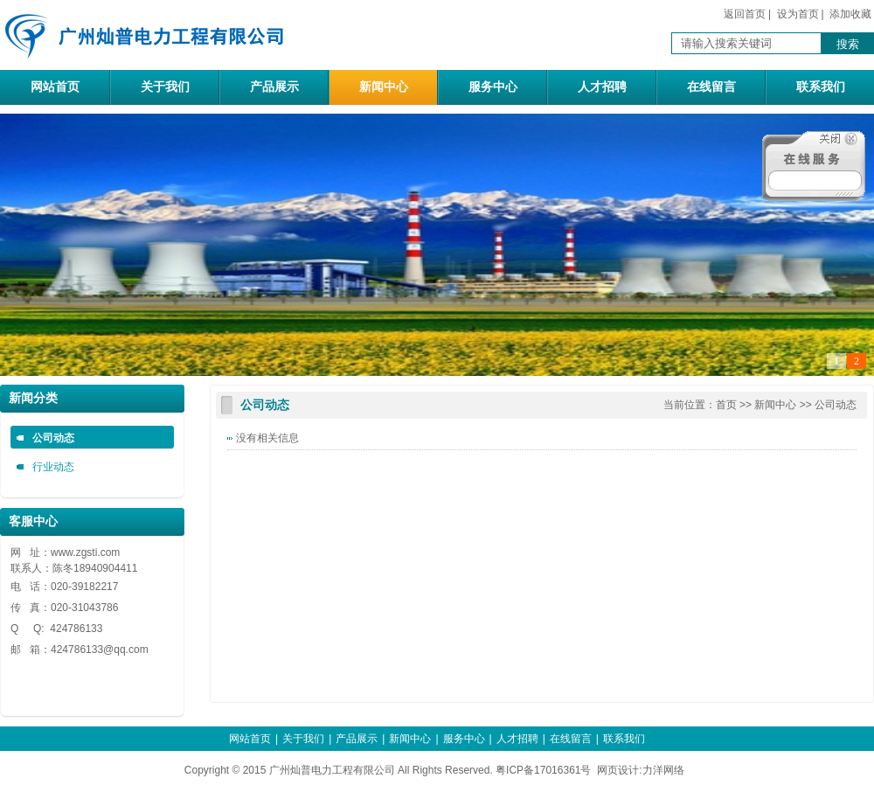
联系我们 (820, 87)
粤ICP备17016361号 (543, 770)
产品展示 (274, 87)
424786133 (77, 649)
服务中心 (492, 87)
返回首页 (745, 14)
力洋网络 (663, 770)
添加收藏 (850, 14)
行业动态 (53, 467)
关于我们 (165, 87)
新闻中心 (383, 87)
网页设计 (618, 770)
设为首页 (798, 14)
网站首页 (55, 87)
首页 (726, 405)
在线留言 (711, 87)
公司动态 (53, 438)
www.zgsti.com (85, 552)
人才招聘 (602, 87)
